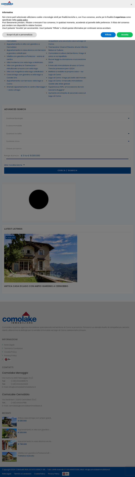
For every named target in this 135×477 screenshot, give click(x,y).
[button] (131, 4)
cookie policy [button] (22, 20)
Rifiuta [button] (108, 35)
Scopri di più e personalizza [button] (19, 35)
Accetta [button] (124, 35)
